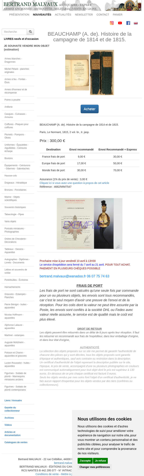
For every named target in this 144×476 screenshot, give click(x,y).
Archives (9, 418)
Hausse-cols (10, 175)
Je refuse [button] (100, 460)
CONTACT (103, 14)
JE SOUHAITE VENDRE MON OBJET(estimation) (19, 47)
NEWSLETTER (84, 14)
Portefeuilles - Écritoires (16, 280)
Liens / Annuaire (13, 400)
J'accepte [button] (85, 460)
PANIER (117, 14)
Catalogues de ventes (15, 442)
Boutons (8, 158)
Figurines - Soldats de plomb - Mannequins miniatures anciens (15, 376)
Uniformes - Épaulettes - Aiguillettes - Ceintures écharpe (16, 148)
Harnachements (12, 287)
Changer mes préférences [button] (95, 467)
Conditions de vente (47, 474)
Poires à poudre (12, 99)
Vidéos (8, 425)
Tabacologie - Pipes (14, 214)
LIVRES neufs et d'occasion (19, 38)
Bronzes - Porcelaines (15, 190)
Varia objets (10, 221)
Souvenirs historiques (15, 207)
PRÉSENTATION (19, 14)
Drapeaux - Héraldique (15, 182)
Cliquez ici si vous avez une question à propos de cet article (74, 182)
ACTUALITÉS (63, 14)
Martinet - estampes (14, 335)
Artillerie (8, 107)
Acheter (89, 109)
